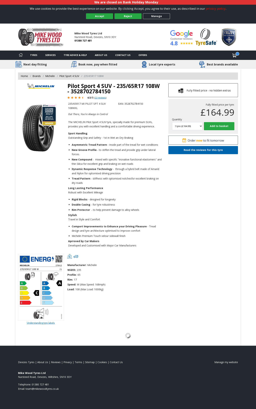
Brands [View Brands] (36, 76)
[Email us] (42, 388)
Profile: (72, 274)
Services (50, 55)
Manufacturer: (76, 265)
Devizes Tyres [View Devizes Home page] (26, 362)
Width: (71, 270)
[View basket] (234, 55)
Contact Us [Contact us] (123, 55)
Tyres (33, 55)
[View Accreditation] (206, 36)
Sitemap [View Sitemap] (90, 362)
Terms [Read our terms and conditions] (78, 362)
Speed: (71, 284)
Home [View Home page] (24, 76)
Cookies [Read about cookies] (102, 362)
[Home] (20, 55)
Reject (128, 16)
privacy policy (216, 8)
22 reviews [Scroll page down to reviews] (100, 97)
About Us (101, 55)
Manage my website (226, 362)
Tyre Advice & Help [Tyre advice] (75, 55)
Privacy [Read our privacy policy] (67, 362)
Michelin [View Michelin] (50, 76)
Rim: (70, 279)
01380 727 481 (83, 40)
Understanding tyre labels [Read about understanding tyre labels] (41, 322)
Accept (99, 16)
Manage (156, 16)
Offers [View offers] (142, 55)
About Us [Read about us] (42, 362)
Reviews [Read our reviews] (56, 362)
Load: (70, 289)
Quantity (177, 119)
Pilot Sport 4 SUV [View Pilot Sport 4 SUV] (69, 76)
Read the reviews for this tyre (203, 150)
